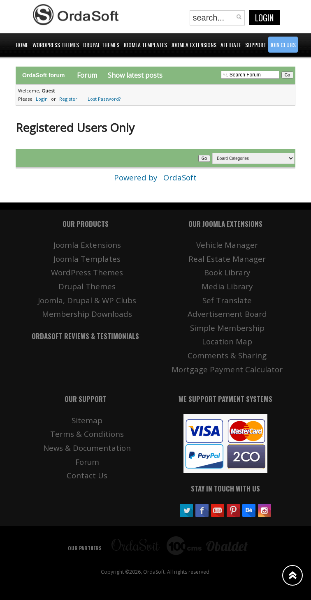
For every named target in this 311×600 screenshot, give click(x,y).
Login (264, 18)
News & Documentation (87, 448)
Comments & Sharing (227, 355)
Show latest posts (135, 75)
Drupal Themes (87, 286)
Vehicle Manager (227, 245)
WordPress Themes (87, 272)
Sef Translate (227, 300)
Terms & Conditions (87, 434)
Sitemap (87, 420)
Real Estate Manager (227, 259)
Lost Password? (104, 99)
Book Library (227, 272)
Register (68, 99)
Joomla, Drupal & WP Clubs (87, 300)
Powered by (136, 177)
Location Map (227, 341)
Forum (87, 75)
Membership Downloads (87, 314)
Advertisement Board (227, 314)
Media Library (227, 286)
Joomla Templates (87, 259)
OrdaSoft (180, 177)
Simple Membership (227, 328)
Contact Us (87, 475)
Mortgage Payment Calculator (227, 369)
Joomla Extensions (87, 245)
